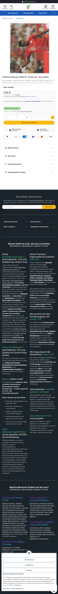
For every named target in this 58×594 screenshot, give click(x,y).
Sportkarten (43, 13)
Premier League (46, 508)
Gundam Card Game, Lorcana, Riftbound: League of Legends (14, 517)
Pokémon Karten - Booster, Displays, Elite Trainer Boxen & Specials (13, 506)
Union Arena (14, 525)
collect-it (34, 319)
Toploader (47, 530)
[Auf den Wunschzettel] (52, 117)
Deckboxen (51, 534)
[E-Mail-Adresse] (22, 207)
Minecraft (39, 512)
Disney (32, 514)
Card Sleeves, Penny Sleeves (40, 528)
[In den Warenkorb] (29, 123)
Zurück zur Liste (7, 18)
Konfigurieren (29, 565)
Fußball (17, 547)
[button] (5, 6)
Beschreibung (11, 148)
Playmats (33, 536)
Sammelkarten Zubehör (11, 285)
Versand (17, 94)
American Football (17, 550)
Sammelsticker (28, 13)
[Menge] (16, 117)
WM (34, 506)
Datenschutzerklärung (37, 200)
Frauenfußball (35, 508)
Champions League (46, 503)
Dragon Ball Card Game (10, 521)
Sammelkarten (13, 13)
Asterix (46, 514)
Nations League (35, 510)
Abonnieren (49, 207)
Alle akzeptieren (29, 559)
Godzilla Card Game (9, 523)
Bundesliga (34, 503)
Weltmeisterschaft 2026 (45, 506)
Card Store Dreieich (19, 329)
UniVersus (23, 521)
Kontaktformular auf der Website (42, 331)
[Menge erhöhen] (27, 117)
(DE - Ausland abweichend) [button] (24, 111)
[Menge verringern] (5, 117)
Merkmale (10, 156)
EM (31, 506)
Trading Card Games (9, 269)
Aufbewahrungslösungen (39, 539)
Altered (8, 527)
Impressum (6, 588)
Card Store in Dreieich (46, 342)
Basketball (6, 550)
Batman (33, 516)
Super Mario (48, 512)
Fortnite (33, 512)
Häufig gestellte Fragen (15, 172)
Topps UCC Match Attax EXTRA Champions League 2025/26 (14, 530)
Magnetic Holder (36, 532)
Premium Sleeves (36, 530)
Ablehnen (29, 570)
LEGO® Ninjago (47, 510)
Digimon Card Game (18, 519)
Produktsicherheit (13, 164)
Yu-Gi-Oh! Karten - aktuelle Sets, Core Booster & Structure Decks (15, 510)
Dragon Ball (39, 514)
